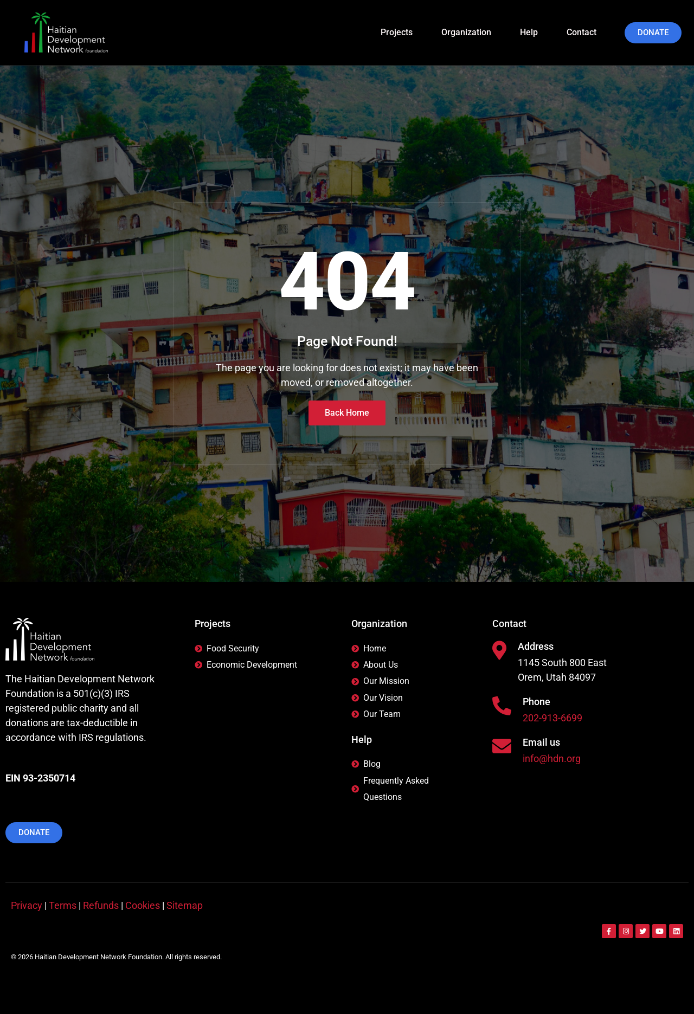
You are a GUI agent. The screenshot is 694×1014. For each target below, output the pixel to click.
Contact (581, 32)
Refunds (101, 905)
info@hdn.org (552, 759)
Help (533, 32)
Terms (62, 905)
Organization (470, 32)
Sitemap (184, 905)
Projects (401, 32)
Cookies (142, 905)
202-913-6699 (552, 719)
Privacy (26, 905)
